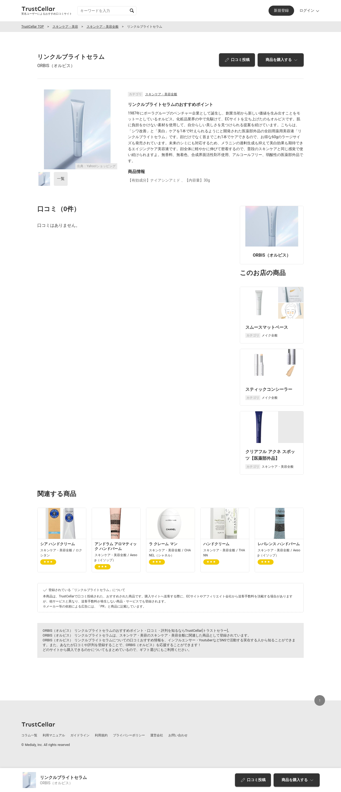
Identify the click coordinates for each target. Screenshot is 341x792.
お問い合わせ (178, 735)
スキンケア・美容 (65, 26)
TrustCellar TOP (32, 26)
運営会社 (156, 735)
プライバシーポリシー (129, 735)
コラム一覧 (29, 735)
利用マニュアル (54, 735)
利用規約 (101, 735)
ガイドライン (80, 735)
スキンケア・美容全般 (103, 26)
